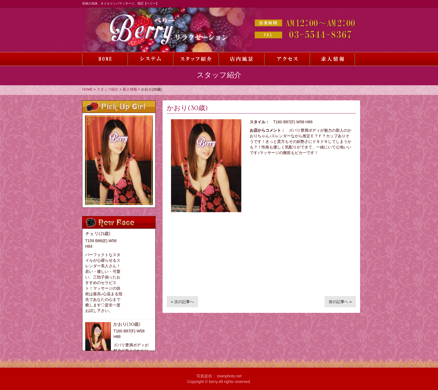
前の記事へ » (340, 301)
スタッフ (196, 59)
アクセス (287, 59)
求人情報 (332, 59)
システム (150, 59)
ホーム (105, 59)
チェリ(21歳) (97, 233)
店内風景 (241, 59)
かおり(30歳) (126, 324)
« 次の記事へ (182, 301)
